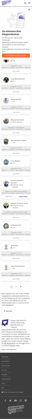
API (3, 388)
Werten (12, 346)
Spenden (5, 357)
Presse (4, 370)
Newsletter (6, 361)
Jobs (3, 383)
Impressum (6, 366)
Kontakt (4, 374)
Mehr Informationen (9, 349)
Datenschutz (6, 379)
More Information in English (12, 392)
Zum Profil (16, 71)
